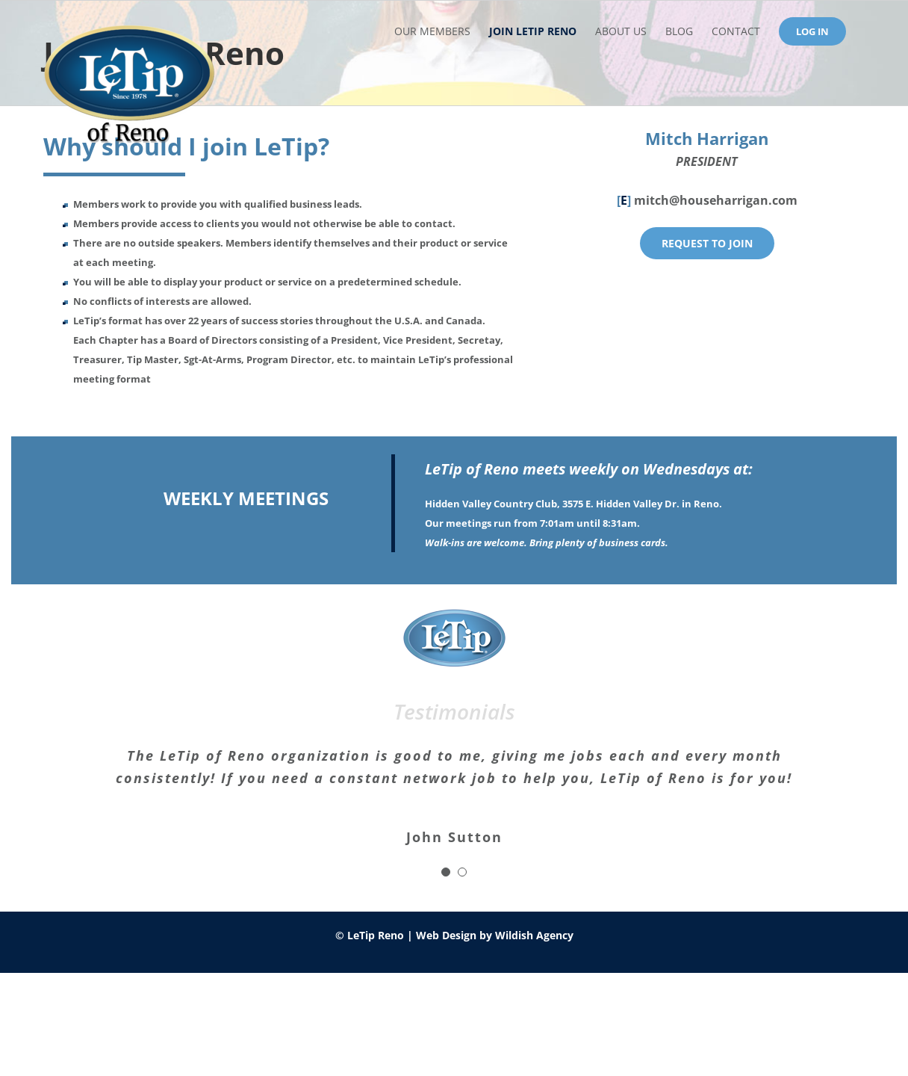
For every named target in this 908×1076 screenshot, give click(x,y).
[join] (707, 243)
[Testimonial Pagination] (445, 872)
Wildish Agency (534, 935)
